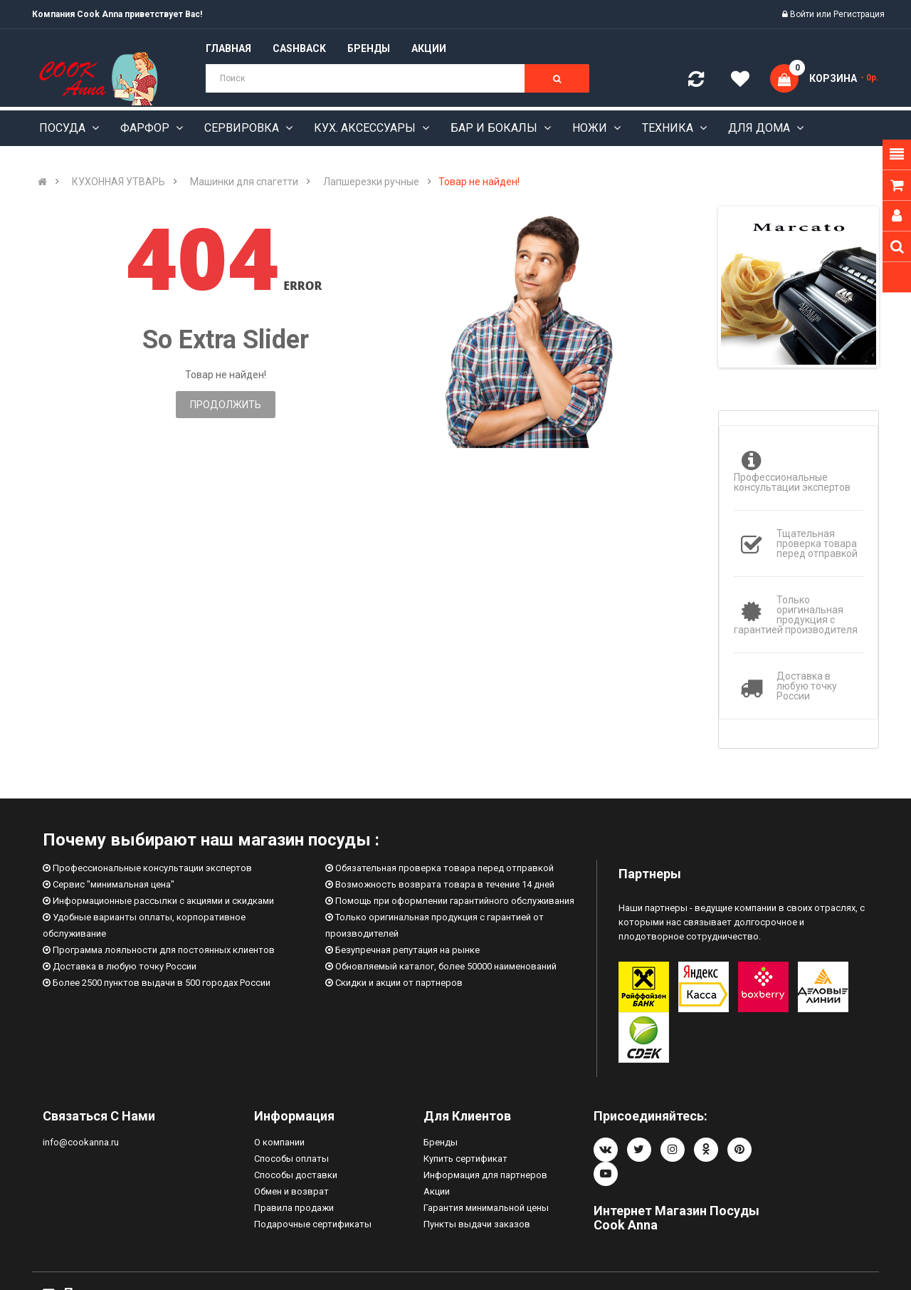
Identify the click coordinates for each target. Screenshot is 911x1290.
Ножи (591, 128)
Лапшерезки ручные (371, 182)
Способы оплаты (291, 1158)
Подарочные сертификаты (313, 1224)
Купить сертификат (465, 1158)
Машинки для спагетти (244, 182)
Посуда (63, 128)
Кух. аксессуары (366, 128)
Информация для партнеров (485, 1175)
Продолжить (225, 404)
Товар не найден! (479, 182)
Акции (436, 1191)
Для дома (760, 128)
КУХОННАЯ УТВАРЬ (118, 182)
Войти (803, 14)
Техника (669, 128)
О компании (279, 1142)
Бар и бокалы (495, 128)
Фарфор (146, 128)
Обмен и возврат (291, 1191)
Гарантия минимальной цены (486, 1207)
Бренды (440, 1142)
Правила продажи (294, 1207)
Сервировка (243, 128)
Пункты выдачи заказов (476, 1224)
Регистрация (859, 14)
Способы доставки (295, 1175)
